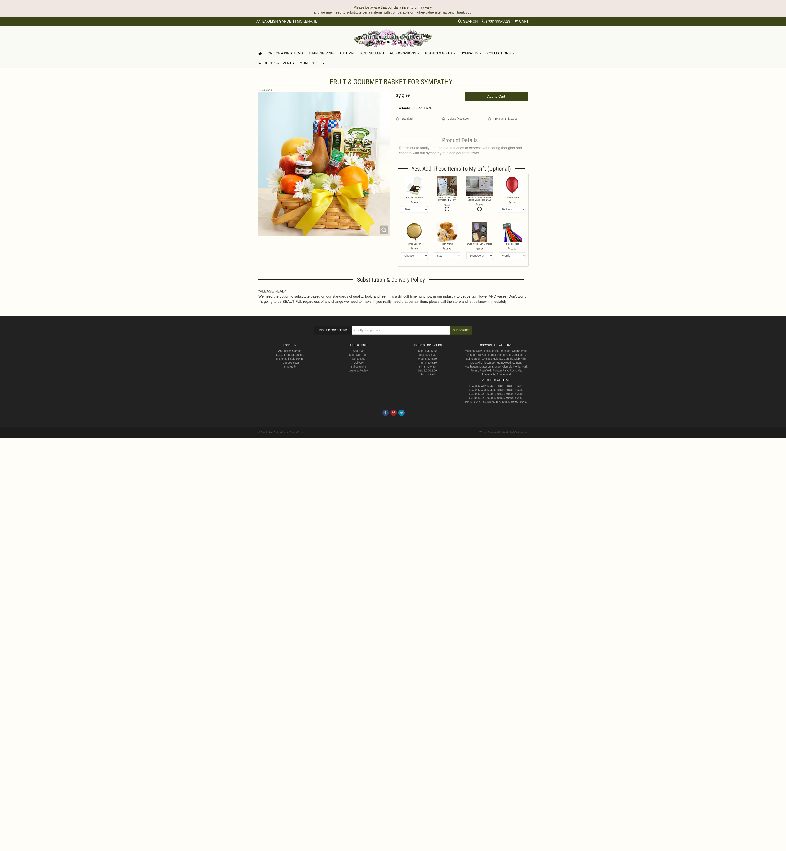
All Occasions (403, 53)
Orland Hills (473, 354)
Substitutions (358, 366)
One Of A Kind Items (285, 53)
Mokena (470, 350)
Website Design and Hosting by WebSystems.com (503, 432)
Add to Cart (496, 96)
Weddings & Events (276, 63)
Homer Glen (504, 354)
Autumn (347, 53)
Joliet (494, 350)
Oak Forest (489, 354)
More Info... (310, 63)
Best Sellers (372, 53)
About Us (358, 350)
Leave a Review (358, 370)
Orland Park (519, 350)
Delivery (359, 362)
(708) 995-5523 (498, 21)
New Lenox (483, 350)
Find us (290, 366)
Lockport (519, 354)
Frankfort (505, 350)
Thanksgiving (321, 53)
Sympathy (469, 53)
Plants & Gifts (438, 53)
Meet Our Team (358, 354)
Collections (499, 53)
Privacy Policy (296, 432)
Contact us (358, 358)
